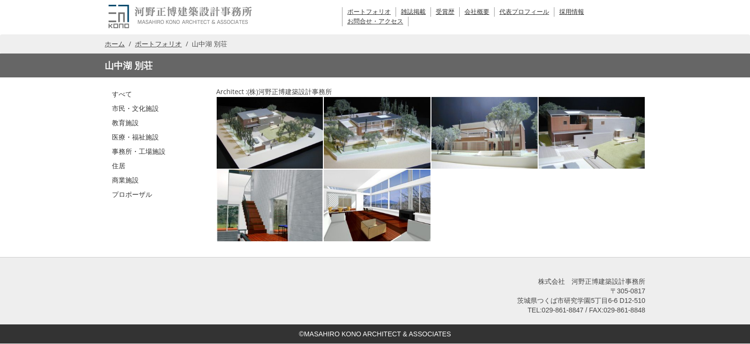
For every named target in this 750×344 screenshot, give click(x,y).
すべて (122, 93)
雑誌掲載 (413, 12)
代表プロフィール (524, 12)
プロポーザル (132, 194)
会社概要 (476, 12)
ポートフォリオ (369, 12)
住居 (118, 165)
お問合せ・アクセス (375, 21)
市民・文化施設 (135, 108)
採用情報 (571, 12)
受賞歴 (445, 12)
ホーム (115, 43)
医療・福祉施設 (135, 136)
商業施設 (125, 179)
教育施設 (125, 122)
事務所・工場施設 (138, 151)
